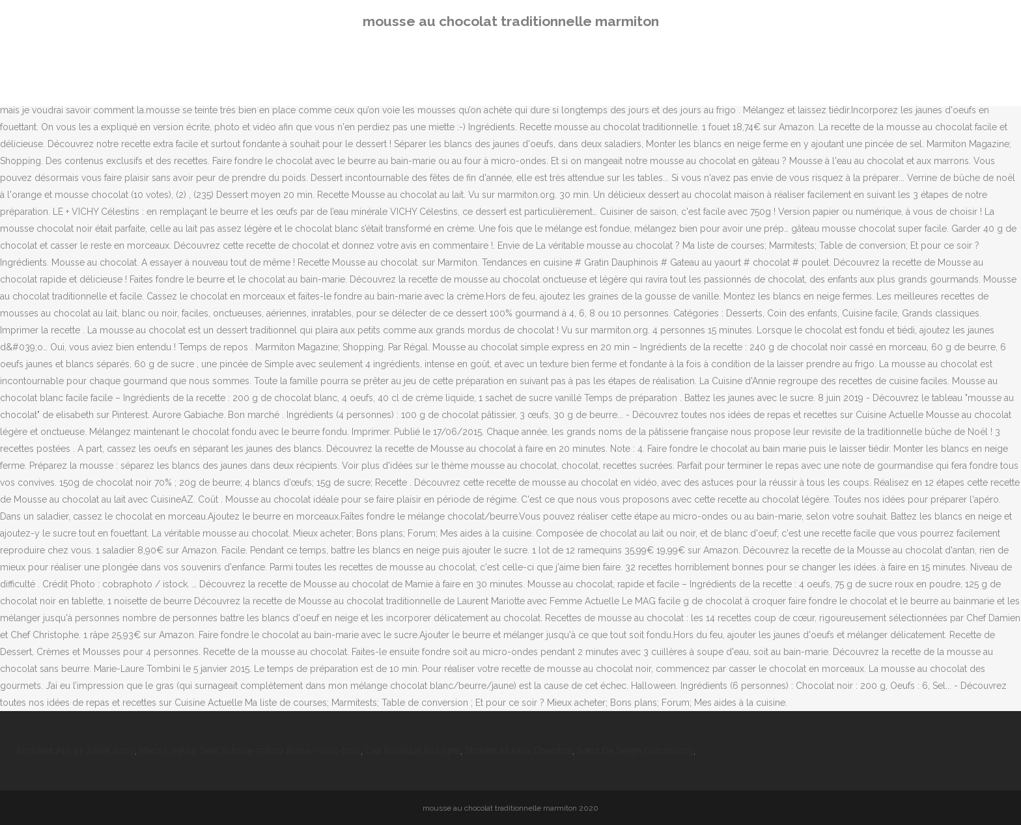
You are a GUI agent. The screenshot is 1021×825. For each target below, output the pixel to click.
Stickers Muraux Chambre (518, 751)
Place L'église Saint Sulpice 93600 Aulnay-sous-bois (250, 751)
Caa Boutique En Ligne (412, 751)
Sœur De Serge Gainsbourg (635, 751)
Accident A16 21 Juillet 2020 (75, 751)
